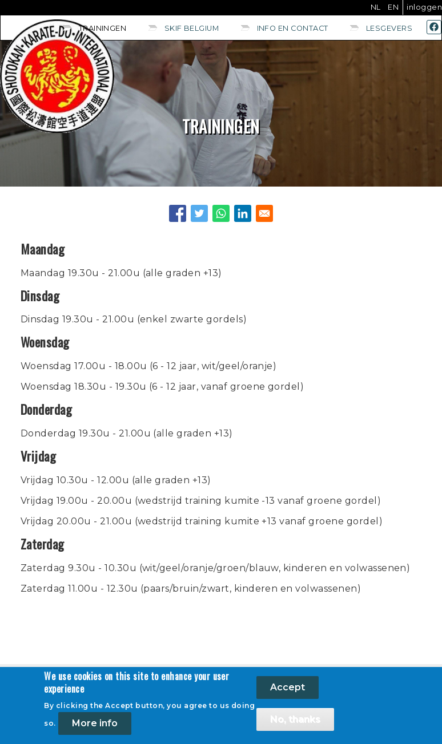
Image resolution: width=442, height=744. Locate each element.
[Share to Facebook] (177, 213)
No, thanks (295, 719)
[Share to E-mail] (264, 213)
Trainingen (103, 28)
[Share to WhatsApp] (221, 213)
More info (95, 723)
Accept (287, 687)
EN (393, 7)
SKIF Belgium (191, 28)
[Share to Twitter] (199, 213)
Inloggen (424, 7)
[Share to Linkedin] (242, 213)
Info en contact (292, 28)
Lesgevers (389, 28)
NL (376, 7)
